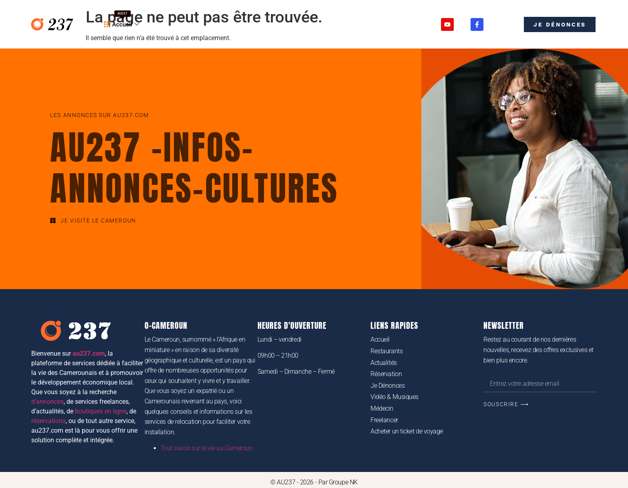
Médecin (381, 408)
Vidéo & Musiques (394, 397)
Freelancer (384, 420)
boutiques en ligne (101, 411)
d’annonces (47, 401)
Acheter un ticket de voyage (406, 431)
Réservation (386, 374)
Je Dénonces (387, 385)
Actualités (383, 363)
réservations (48, 421)
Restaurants (386, 351)
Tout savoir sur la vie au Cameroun (207, 448)
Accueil (122, 19)
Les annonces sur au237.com (99, 115)
